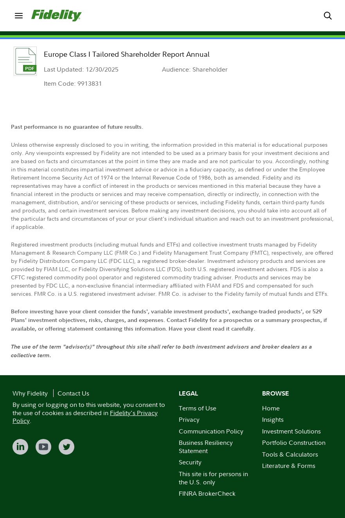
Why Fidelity (30, 393)
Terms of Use (197, 408)
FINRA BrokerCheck (207, 493)
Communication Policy (211, 431)
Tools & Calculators (290, 454)
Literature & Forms (288, 465)
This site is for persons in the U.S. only (213, 477)
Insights (273, 419)
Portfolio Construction (293, 442)
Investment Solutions (291, 431)
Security (190, 462)
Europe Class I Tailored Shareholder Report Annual (127, 54)
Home (271, 408)
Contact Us (73, 393)
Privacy (189, 419)
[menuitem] (18, 15)
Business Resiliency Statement (206, 446)
